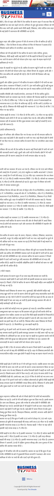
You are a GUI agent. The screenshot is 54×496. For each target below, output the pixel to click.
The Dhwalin (32, 489)
